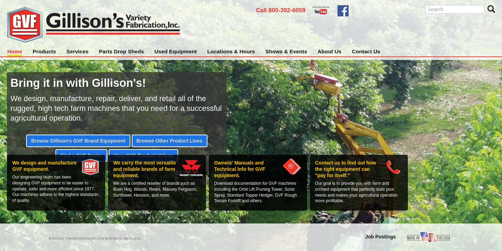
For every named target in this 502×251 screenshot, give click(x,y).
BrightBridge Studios (125, 238)
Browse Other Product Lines (170, 141)
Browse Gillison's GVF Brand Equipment (78, 141)
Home (14, 51)
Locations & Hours (231, 51)
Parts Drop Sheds (121, 51)
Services (77, 51)
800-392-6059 (286, 10)
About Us (329, 51)
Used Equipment (175, 51)
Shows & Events (286, 51)
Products (44, 51)
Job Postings (380, 236)
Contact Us (366, 51)
